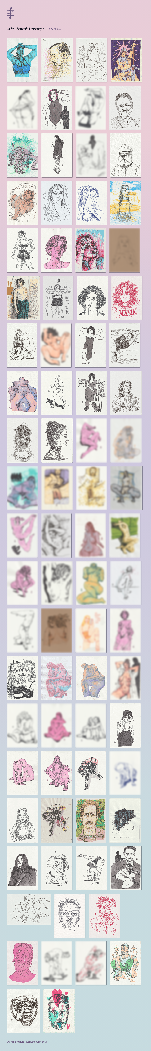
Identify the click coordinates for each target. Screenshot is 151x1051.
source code (40, 1042)
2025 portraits (52, 29)
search (29, 1042)
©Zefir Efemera (15, 1042)
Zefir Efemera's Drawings (24, 29)
